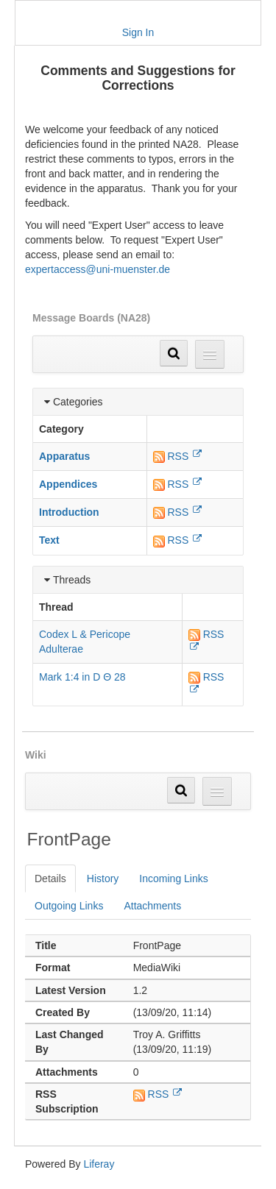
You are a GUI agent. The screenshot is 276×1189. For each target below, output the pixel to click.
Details (50, 878)
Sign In (138, 32)
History (103, 878)
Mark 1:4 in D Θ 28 (82, 677)
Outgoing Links (69, 906)
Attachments (152, 906)
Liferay (98, 1164)
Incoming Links (173, 878)
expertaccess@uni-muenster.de (97, 269)
